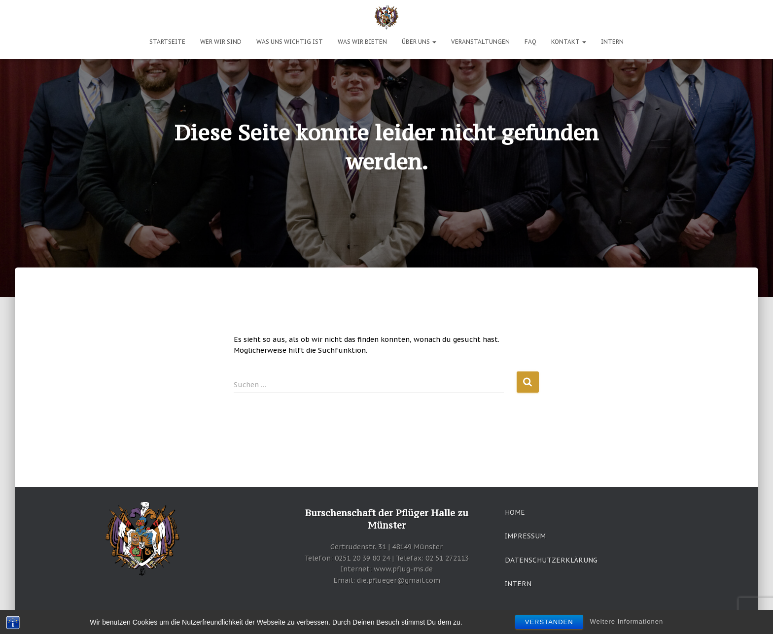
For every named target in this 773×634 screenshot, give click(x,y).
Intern (612, 41)
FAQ (530, 41)
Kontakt (568, 41)
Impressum (525, 536)
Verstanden (549, 623)
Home (515, 512)
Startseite (167, 41)
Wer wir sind (221, 41)
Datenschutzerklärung (551, 560)
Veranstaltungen (480, 41)
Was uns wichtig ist (289, 41)
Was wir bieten (362, 41)
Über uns (419, 41)
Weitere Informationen (627, 622)
